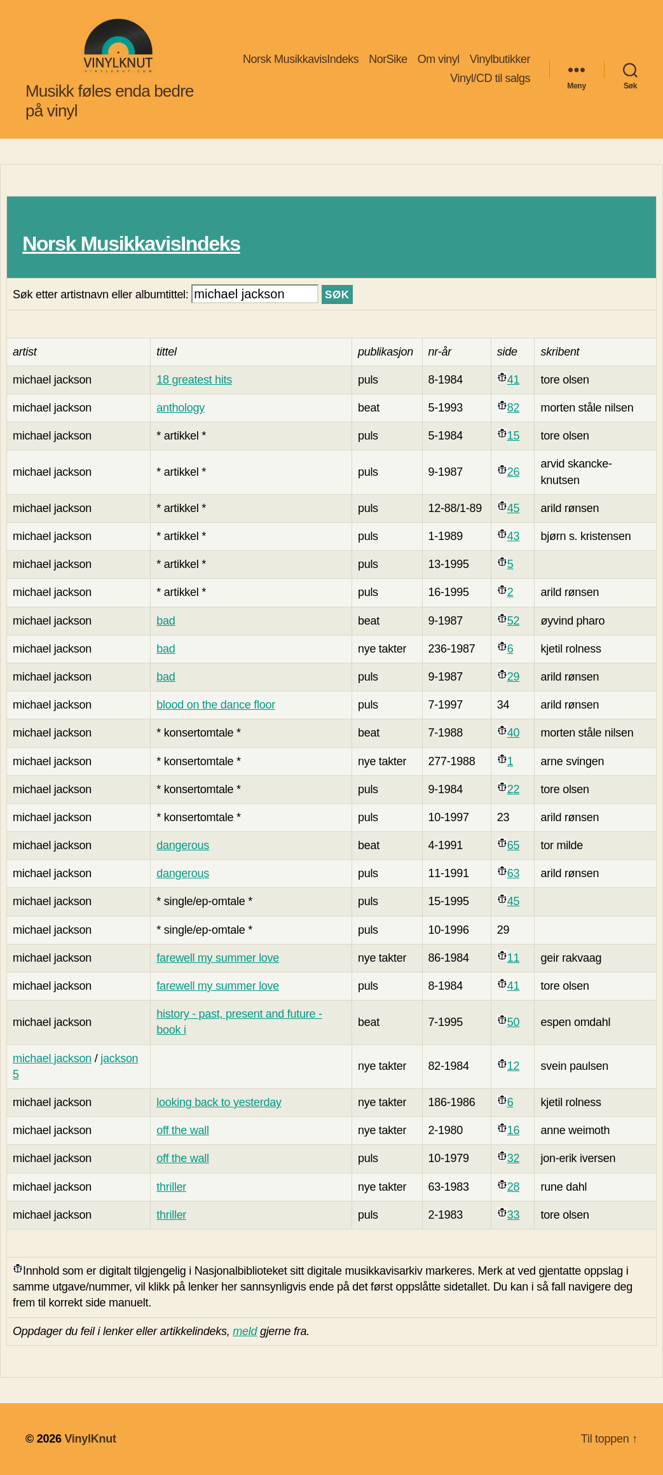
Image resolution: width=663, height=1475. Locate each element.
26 (513, 472)
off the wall (182, 1130)
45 (513, 508)
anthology (180, 407)
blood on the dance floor (215, 704)
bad (165, 620)
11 (513, 958)
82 (513, 407)
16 (513, 1130)
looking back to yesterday (218, 1102)
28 (513, 1187)
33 (513, 1214)
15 (513, 435)
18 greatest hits (194, 379)
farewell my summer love (217, 958)
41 (513, 379)
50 (513, 1022)
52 (513, 620)
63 (513, 873)
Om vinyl (439, 59)
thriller (171, 1187)
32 (513, 1158)
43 (513, 536)
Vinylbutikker (500, 59)
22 (513, 789)
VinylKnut (90, 1438)
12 (513, 1066)
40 (513, 732)
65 (513, 845)
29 (513, 676)
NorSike (388, 59)
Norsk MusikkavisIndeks (301, 59)
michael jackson (52, 1058)
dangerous (182, 845)
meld (245, 1331)
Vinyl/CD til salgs (490, 78)
